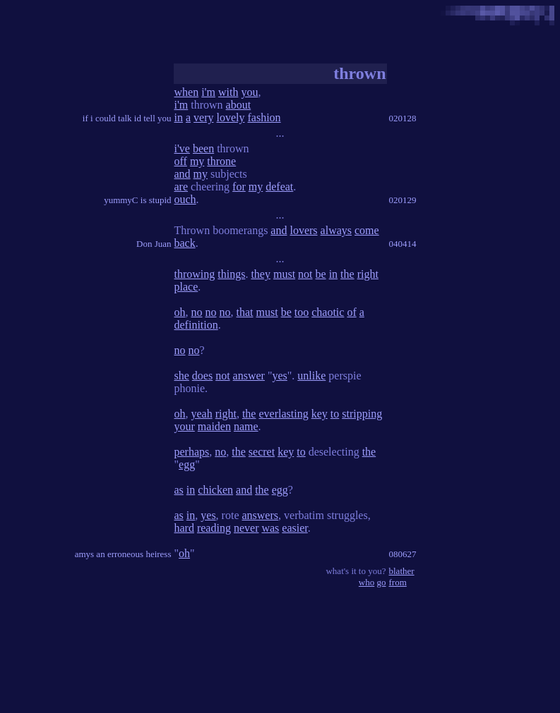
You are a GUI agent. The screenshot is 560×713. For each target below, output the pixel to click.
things (231, 274)
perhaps (192, 452)
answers (260, 515)
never (246, 528)
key (319, 414)
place (186, 287)
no (197, 312)
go (381, 582)
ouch (185, 199)
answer (249, 376)
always (336, 230)
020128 (403, 118)
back (185, 243)
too (301, 312)
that (245, 312)
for (239, 187)
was (270, 528)
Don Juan (153, 243)
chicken (215, 490)
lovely (231, 117)
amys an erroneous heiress (123, 554)
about (238, 105)
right (368, 274)
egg (187, 464)
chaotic (327, 312)
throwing (194, 274)
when (186, 92)
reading (214, 528)
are (181, 187)
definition (196, 325)
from (398, 582)
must (284, 274)
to (334, 414)
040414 (403, 243)
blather (402, 571)
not (305, 274)
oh (180, 312)
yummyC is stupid (137, 200)
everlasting (283, 414)
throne (221, 161)
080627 (403, 554)
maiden (214, 426)
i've (182, 148)
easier (294, 528)
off (180, 161)
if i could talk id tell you (127, 118)
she (181, 376)
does (202, 376)
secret (262, 452)
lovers (303, 230)
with (228, 92)
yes (279, 376)
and (182, 174)
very (203, 117)
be (321, 274)
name (246, 426)
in (178, 117)
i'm (208, 92)
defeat (279, 187)
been (203, 148)
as (179, 490)
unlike (311, 376)
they (260, 274)
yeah (202, 414)
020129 (403, 200)
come (367, 230)
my (197, 161)
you (249, 92)
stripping (362, 414)
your (184, 426)
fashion (264, 117)
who (366, 582)
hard (184, 528)
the (347, 274)
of (351, 312)
